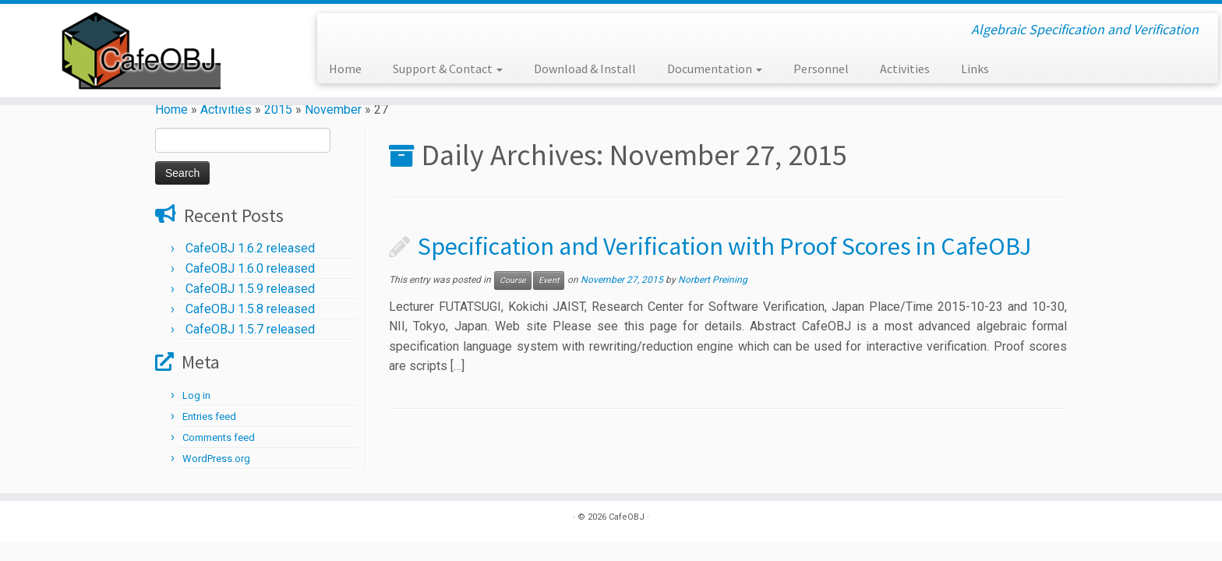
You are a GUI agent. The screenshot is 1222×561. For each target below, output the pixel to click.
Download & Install (585, 68)
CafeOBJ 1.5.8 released (250, 309)
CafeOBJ (627, 517)
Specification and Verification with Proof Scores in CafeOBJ (725, 246)
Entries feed (209, 416)
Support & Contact (448, 68)
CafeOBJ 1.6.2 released (250, 248)
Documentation (714, 68)
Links (975, 68)
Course (513, 280)
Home (345, 68)
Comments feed (218, 437)
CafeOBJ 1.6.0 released (250, 268)
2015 (278, 109)
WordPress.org (216, 458)
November (333, 109)
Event (549, 280)
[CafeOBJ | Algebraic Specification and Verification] (141, 51)
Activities (905, 68)
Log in (196, 395)
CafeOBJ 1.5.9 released (250, 288)
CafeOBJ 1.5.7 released (250, 329)
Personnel (821, 68)
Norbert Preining (712, 279)
